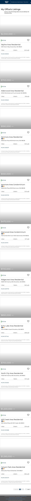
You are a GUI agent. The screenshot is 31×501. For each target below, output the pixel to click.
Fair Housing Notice (21, 499)
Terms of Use (12, 497)
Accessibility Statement (11, 499)
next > (28, 489)
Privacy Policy (19, 497)
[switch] (28, 39)
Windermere (24, 496)
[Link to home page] (6, 2)
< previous (16, 489)
